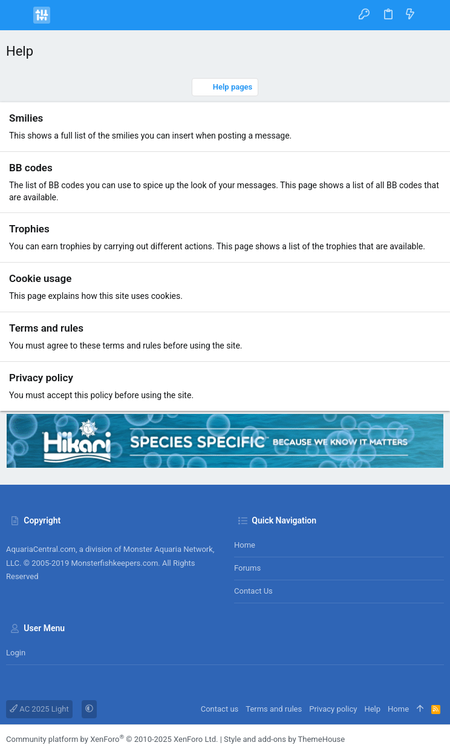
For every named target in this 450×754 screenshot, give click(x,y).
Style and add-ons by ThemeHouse (284, 739)
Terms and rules (46, 328)
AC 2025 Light (39, 708)
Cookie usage (40, 278)
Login (15, 652)
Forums (247, 567)
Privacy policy (41, 378)
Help (372, 708)
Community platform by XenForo (112, 739)
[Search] (432, 15)
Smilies (26, 118)
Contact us (253, 590)
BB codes (31, 168)
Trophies (29, 229)
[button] (18, 15)
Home (244, 544)
